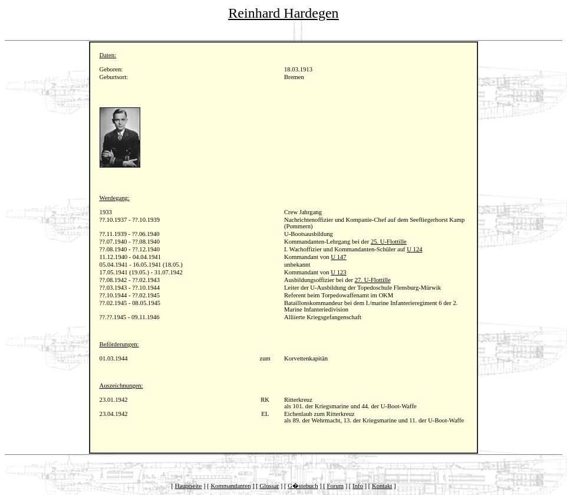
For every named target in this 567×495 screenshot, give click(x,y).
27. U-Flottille (373, 280)
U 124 (414, 249)
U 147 (338, 257)
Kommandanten (230, 486)
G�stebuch (303, 486)
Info (357, 486)
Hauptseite (188, 486)
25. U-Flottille (389, 241)
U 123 (338, 272)
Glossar (269, 486)
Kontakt (382, 486)
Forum (335, 486)
